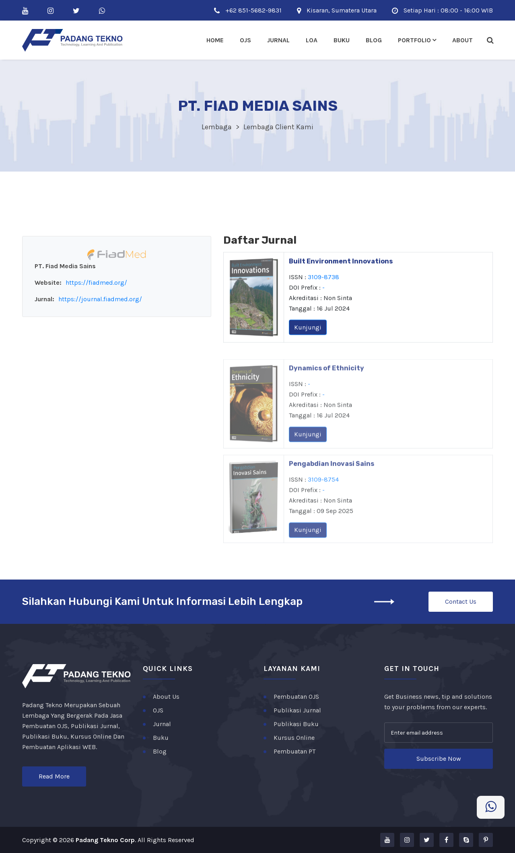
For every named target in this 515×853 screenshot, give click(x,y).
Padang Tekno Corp (105, 840)
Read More (54, 776)
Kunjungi (307, 329)
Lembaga (217, 126)
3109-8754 (323, 494)
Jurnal (278, 40)
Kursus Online (294, 737)
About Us (166, 696)
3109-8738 (323, 279)
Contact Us (460, 601)
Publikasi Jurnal (297, 710)
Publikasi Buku (296, 724)
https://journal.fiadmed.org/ (100, 299)
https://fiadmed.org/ (96, 282)
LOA (311, 40)
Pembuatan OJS (296, 696)
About (462, 40)
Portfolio (414, 40)
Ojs (245, 40)
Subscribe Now (438, 758)
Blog (374, 40)
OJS (158, 710)
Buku (342, 40)
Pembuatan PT (294, 751)
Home (215, 40)
